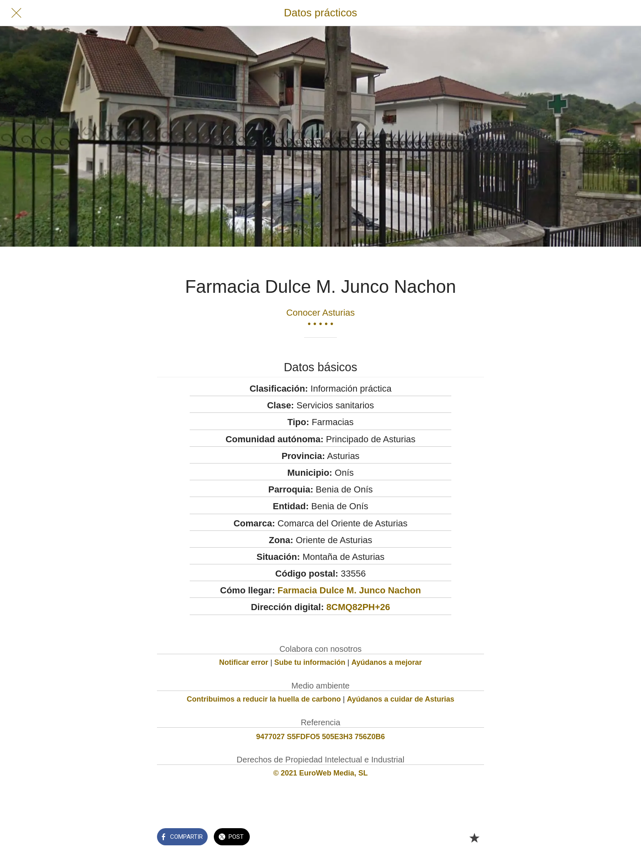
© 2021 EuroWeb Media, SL (320, 773)
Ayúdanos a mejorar (387, 662)
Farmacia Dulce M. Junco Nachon (349, 590)
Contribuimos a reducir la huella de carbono (264, 699)
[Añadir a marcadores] (474, 837)
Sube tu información (309, 662)
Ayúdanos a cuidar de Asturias (401, 699)
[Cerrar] (16, 13)
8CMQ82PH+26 (358, 607)
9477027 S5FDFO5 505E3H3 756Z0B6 (320, 737)
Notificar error (243, 662)
